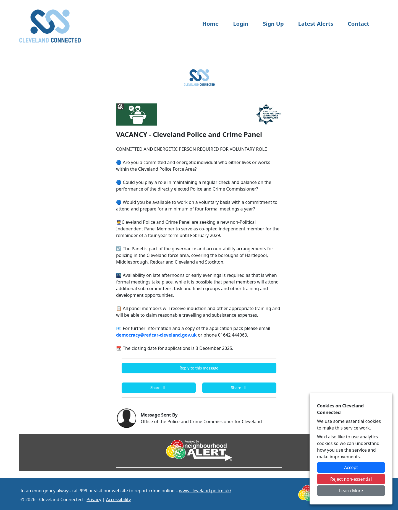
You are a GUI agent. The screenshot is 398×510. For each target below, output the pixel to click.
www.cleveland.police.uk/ (205, 491)
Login (240, 23)
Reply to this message (199, 368)
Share (158, 387)
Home (210, 23)
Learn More (351, 491)
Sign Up (273, 23)
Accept (351, 467)
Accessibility (118, 499)
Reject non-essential (351, 479)
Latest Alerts (315, 23)
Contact (358, 23)
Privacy (94, 499)
